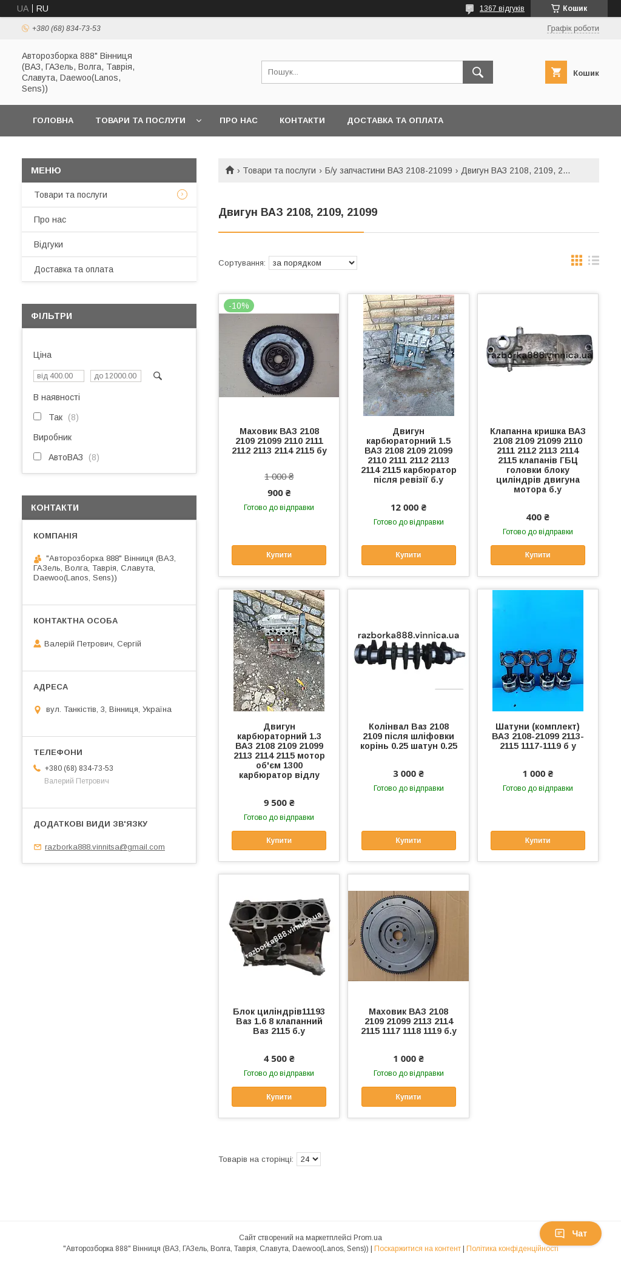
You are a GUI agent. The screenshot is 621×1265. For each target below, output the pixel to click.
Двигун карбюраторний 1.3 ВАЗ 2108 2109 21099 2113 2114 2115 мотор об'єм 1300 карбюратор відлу (279, 751)
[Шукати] (478, 72)
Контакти (302, 120)
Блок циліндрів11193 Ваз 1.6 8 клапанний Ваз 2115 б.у (279, 1021)
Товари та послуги (140, 120)
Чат (570, 1233)
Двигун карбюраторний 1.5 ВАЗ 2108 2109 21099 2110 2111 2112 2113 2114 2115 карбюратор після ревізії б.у (409, 455)
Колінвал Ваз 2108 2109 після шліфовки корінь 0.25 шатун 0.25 (408, 736)
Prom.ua (368, 1237)
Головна (53, 120)
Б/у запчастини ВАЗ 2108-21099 (388, 170)
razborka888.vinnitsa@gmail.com (105, 846)
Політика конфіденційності (512, 1248)
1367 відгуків (502, 8)
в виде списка (593, 263)
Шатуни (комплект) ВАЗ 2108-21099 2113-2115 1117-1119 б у (538, 736)
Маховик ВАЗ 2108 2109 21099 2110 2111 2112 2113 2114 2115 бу (279, 440)
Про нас (239, 120)
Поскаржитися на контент (417, 1248)
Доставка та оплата (395, 120)
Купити (279, 555)
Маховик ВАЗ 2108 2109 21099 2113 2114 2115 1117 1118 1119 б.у (409, 1021)
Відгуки (48, 244)
